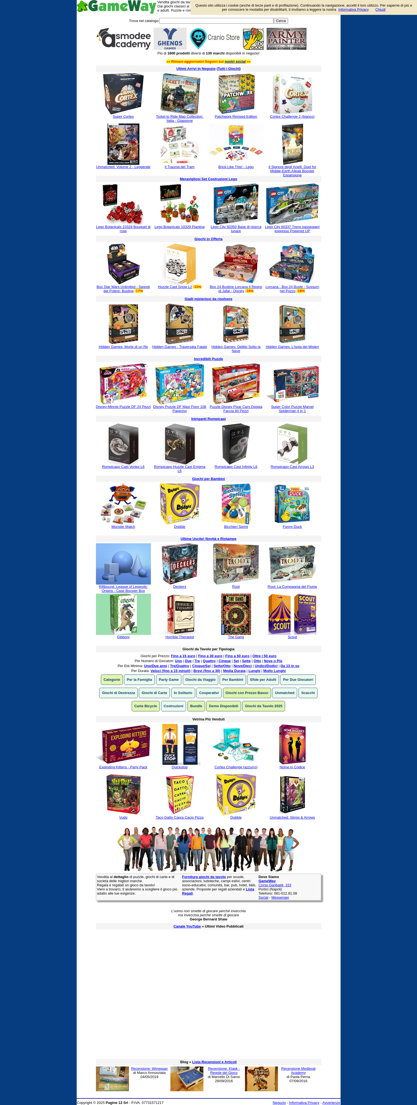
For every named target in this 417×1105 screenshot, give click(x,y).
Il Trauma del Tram (179, 167)
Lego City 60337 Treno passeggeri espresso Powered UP (292, 229)
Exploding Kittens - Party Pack (123, 767)
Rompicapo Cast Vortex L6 (123, 467)
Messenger (280, 897)
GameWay (266, 881)
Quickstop (180, 767)
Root (236, 587)
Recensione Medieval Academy (298, 1070)
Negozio (279, 1103)
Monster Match (123, 527)
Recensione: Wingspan (149, 1068)
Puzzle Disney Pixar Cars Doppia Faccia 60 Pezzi (236, 409)
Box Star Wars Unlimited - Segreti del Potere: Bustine (123, 289)
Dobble (179, 527)
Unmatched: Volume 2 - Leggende (123, 167)
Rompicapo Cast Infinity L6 (236, 467)
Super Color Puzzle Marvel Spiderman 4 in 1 (292, 409)
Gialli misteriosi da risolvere (208, 299)
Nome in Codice (292, 767)
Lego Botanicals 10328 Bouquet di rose (123, 229)
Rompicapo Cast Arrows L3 (292, 467)
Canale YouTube (187, 926)
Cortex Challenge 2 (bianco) (292, 116)
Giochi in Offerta (209, 239)
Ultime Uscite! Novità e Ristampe (208, 539)
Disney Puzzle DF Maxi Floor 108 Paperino (179, 409)
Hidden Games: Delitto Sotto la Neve (235, 349)
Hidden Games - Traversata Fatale (179, 347)
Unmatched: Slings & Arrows (292, 817)
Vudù (123, 817)
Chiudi (380, 9)
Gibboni (123, 637)
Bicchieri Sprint (236, 527)
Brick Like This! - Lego (235, 167)
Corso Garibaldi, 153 (274, 885)
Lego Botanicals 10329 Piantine (179, 227)
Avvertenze (331, 1103)
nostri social (235, 61)
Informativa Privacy (304, 1103)
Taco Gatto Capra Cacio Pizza (179, 817)
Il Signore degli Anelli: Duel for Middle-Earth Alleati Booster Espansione (292, 171)
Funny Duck (292, 527)
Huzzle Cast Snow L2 (175, 287)
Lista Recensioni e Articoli (214, 1062)
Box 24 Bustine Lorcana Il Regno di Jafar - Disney (236, 289)
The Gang (236, 637)
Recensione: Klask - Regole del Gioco (224, 1070)
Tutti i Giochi (228, 69)
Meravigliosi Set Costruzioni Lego (208, 179)
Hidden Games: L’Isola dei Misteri (292, 347)
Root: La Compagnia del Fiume (292, 587)
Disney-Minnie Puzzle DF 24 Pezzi (123, 407)
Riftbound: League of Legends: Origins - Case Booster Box (123, 589)
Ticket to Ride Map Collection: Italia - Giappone (179, 118)
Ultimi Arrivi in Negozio (196, 69)
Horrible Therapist (179, 637)
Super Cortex (123, 116)
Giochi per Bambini (208, 479)
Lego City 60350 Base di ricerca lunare (236, 229)
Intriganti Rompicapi (208, 419)
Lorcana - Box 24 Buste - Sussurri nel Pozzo (292, 289)
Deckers (179, 587)
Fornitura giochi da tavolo (204, 877)
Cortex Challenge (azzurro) (235, 767)
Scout (292, 637)
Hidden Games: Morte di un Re (123, 347)
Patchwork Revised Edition (236, 116)
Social (263, 897)
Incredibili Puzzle (208, 359)
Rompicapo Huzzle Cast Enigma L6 (179, 469)
